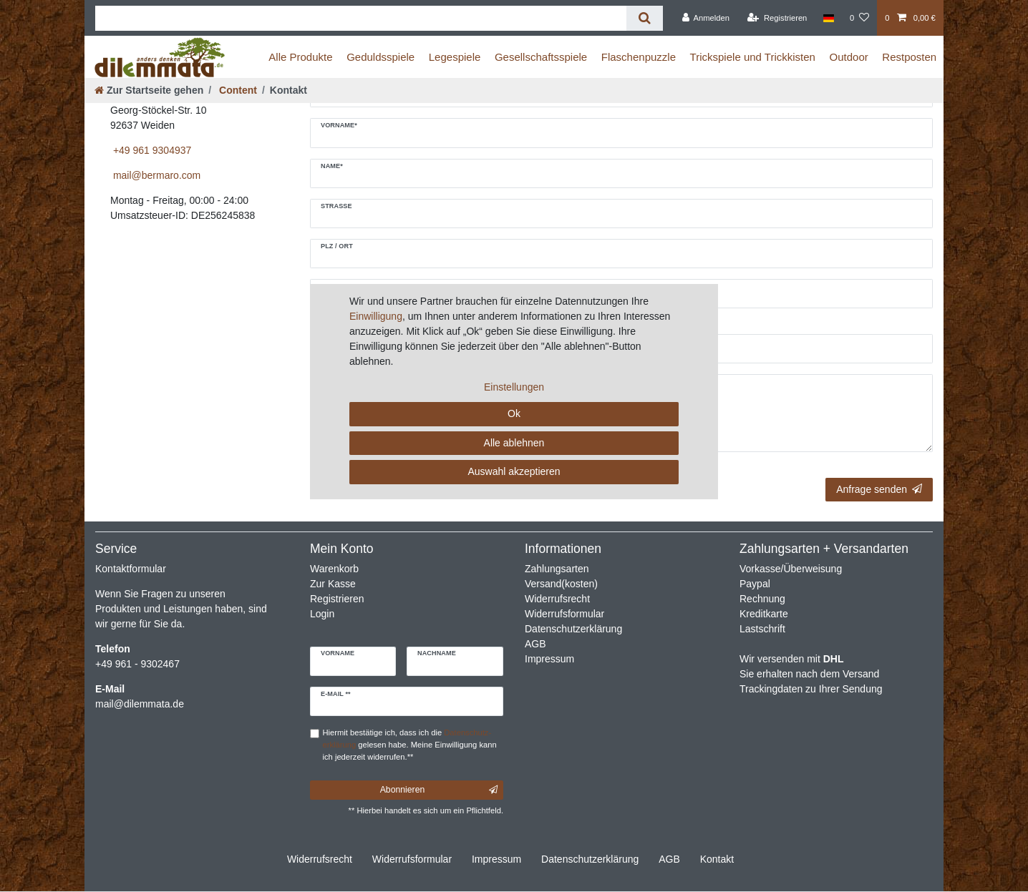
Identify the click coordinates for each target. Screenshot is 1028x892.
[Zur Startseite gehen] (148, 90)
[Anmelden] (705, 18)
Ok (514, 413)
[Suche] (644, 18)
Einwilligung (375, 316)
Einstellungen (514, 387)
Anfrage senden (879, 489)
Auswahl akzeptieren (513, 471)
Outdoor (849, 57)
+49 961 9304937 (150, 150)
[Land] (828, 18)
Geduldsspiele (380, 57)
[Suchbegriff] (360, 18)
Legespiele (455, 57)
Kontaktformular (130, 568)
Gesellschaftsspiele (541, 57)
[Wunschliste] (859, 18)
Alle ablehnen (514, 443)
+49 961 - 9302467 (137, 664)
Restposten (909, 57)
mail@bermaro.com (155, 175)
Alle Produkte (300, 57)
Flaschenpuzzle (638, 57)
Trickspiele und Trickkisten (752, 57)
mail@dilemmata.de (139, 704)
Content (236, 90)
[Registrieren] (777, 18)
